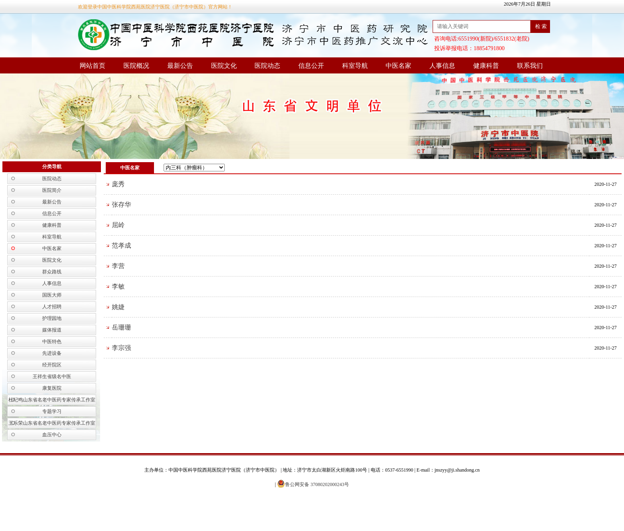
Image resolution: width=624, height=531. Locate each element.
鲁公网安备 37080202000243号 (313, 484)
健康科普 (52, 225)
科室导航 (52, 237)
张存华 (121, 204)
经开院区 (52, 365)
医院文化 (52, 260)
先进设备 (52, 353)
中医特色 (52, 341)
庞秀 (118, 184)
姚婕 (118, 306)
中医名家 (52, 248)
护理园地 (52, 318)
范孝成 (121, 245)
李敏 (118, 286)
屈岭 (118, 225)
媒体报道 (52, 330)
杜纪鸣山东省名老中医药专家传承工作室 (51, 400)
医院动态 (52, 178)
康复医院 (52, 388)
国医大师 (52, 295)
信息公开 (52, 213)
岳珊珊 (121, 327)
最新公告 (52, 202)
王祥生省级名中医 (52, 376)
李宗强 (121, 347)
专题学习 (52, 411)
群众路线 (52, 272)
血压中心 (52, 434)
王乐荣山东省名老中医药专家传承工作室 (51, 423)
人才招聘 (52, 306)
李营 (118, 265)
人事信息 (52, 283)
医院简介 (52, 190)
